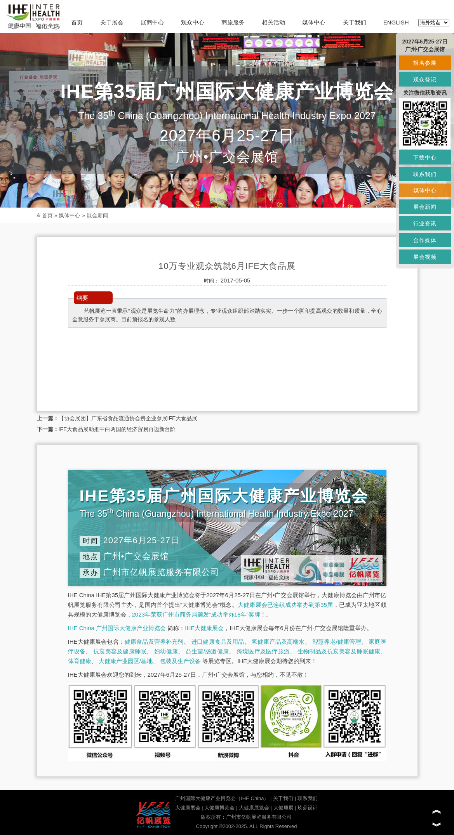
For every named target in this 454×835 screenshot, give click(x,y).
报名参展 (425, 63)
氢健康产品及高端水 (278, 641)
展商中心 (152, 22)
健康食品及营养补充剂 (154, 641)
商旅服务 (233, 22)
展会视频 (425, 257)
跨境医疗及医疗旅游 (263, 651)
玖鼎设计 (307, 808)
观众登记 (425, 79)
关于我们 (354, 22)
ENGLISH (396, 22)
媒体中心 (313, 22)
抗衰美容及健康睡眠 (119, 651)
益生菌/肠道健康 (207, 651)
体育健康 (79, 661)
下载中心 (425, 157)
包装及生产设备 (180, 661)
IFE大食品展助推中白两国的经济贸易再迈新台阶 (117, 429)
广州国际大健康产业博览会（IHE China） (222, 798)
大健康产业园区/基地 (126, 661)
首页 (77, 22)
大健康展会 (187, 808)
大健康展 (283, 808)
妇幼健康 (166, 651)
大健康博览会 (219, 808)
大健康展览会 (254, 808)
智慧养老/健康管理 (336, 641)
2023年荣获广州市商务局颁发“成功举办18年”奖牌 (196, 614)
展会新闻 (97, 215)
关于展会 (112, 22)
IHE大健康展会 (204, 628)
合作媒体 (425, 240)
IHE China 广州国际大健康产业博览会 (117, 628)
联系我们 (307, 798)
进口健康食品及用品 (217, 641)
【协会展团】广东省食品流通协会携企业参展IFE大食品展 (128, 418)
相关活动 (273, 22)
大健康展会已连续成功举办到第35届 (285, 604)
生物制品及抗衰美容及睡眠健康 (339, 651)
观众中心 (192, 22)
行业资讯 (425, 223)
